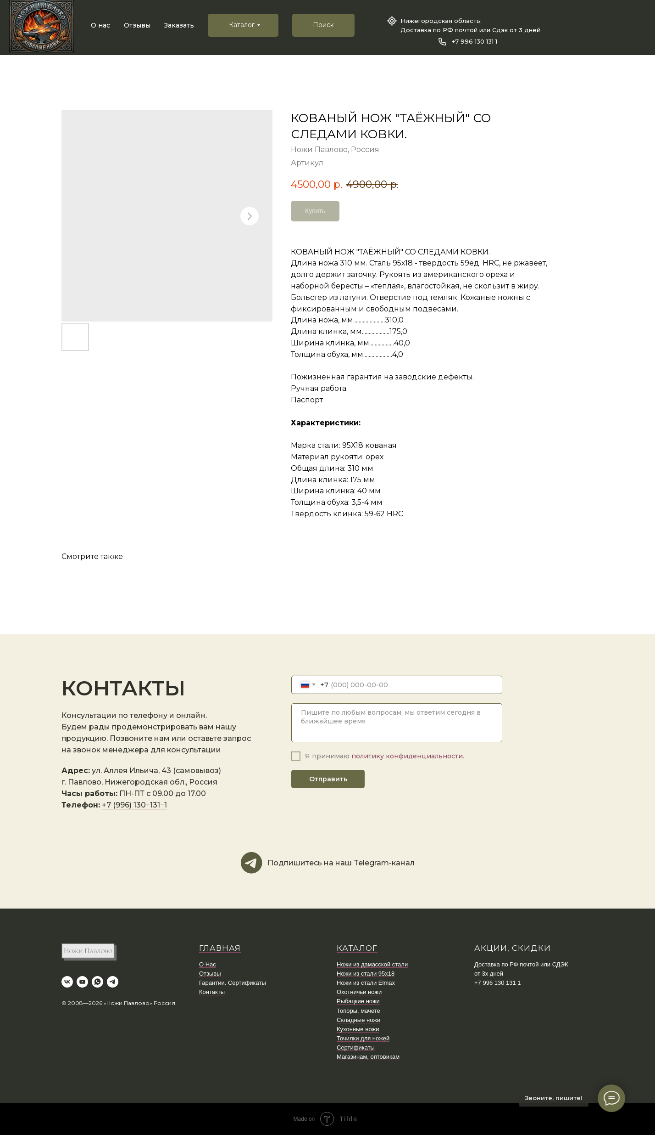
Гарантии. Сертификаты (232, 982)
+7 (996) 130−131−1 (134, 805)
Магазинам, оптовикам (368, 1056)
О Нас (207, 964)
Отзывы (137, 25)
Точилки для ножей (363, 1038)
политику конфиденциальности (407, 756)
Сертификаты (356, 1047)
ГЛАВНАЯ (220, 948)
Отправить (328, 779)
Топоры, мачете (358, 1010)
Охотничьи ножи (359, 991)
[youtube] (82, 982)
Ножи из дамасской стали (372, 964)
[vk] (67, 982)
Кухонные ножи (358, 1029)
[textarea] (396, 722)
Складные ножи (358, 1019)
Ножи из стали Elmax (366, 982)
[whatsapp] (97, 982)
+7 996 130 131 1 (474, 41)
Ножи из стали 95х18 (365, 973)
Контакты (212, 991)
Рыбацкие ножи (358, 1001)
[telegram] (112, 982)
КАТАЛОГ (357, 948)
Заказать (179, 25)
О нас (100, 25)
